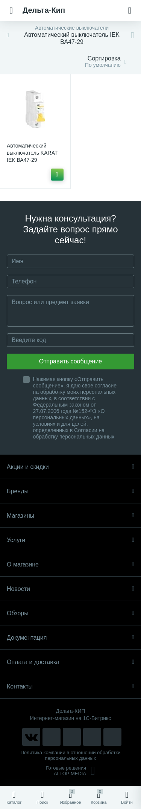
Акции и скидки (70, 467)
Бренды (70, 491)
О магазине (70, 564)
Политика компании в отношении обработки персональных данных (71, 755)
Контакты (70, 686)
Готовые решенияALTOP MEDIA (70, 771)
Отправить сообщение (70, 361)
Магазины (70, 515)
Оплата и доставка (70, 662)
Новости (70, 589)
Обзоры (70, 613)
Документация (70, 637)
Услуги (70, 540)
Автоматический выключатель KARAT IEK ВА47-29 (32, 153)
